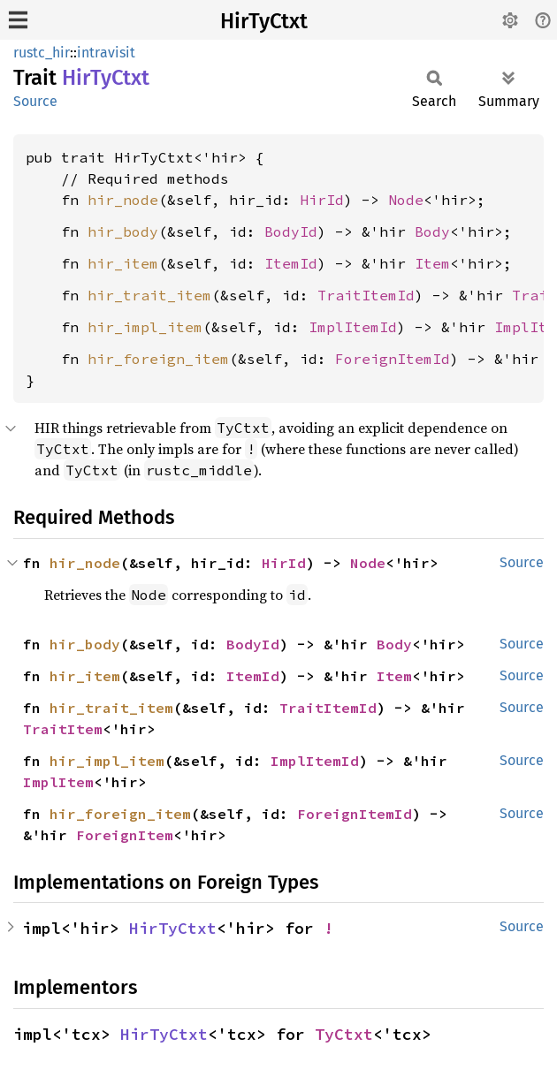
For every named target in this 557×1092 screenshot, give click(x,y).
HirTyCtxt (264, 21)
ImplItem (58, 782)
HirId (322, 200)
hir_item (123, 263)
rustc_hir (41, 52)
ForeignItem (124, 835)
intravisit (106, 52)
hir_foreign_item (158, 359)
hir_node (123, 200)
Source (35, 101)
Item (432, 263)
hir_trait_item (149, 295)
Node (405, 200)
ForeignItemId (392, 359)
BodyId (290, 231)
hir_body (123, 231)
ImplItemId (353, 327)
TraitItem (63, 729)
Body (432, 231)
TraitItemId (366, 295)
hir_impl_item (145, 327)
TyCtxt (344, 1034)
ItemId (290, 263)
